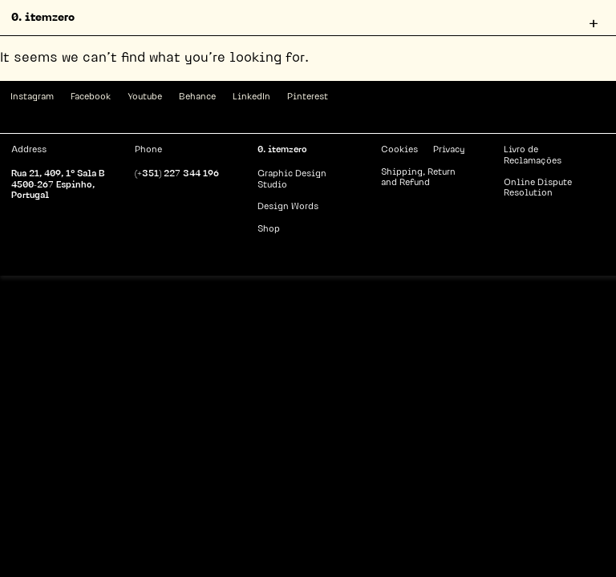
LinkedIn (251, 97)
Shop (268, 229)
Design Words (287, 207)
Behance (197, 97)
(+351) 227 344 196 (177, 174)
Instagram (32, 97)
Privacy (448, 150)
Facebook (91, 97)
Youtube (145, 97)
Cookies (399, 150)
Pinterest (307, 97)
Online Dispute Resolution (538, 188)
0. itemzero (43, 18)
